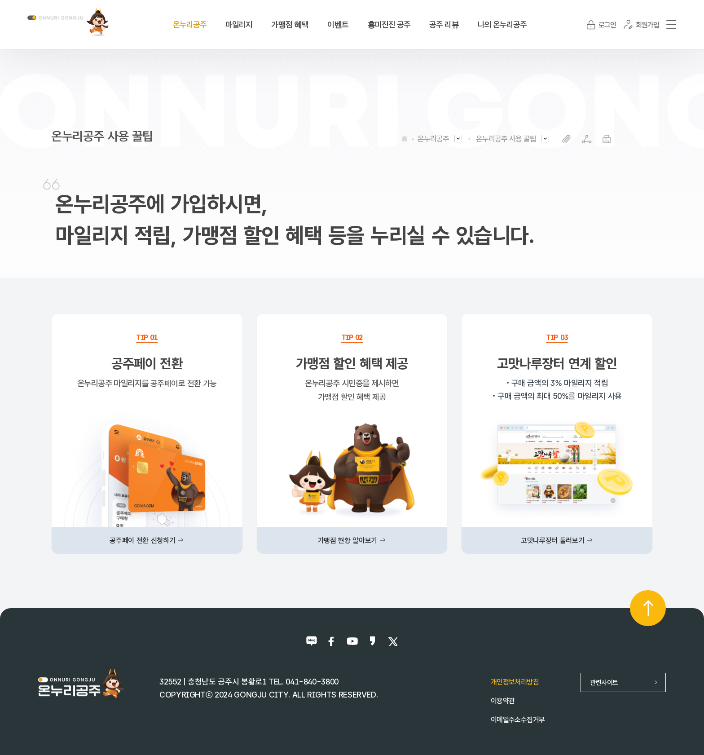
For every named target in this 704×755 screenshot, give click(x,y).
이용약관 (503, 701)
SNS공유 (586, 139)
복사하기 (566, 139)
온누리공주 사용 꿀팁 (506, 138)
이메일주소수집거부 (518, 719)
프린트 (607, 139)
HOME (404, 138)
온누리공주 (433, 138)
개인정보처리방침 (515, 682)
